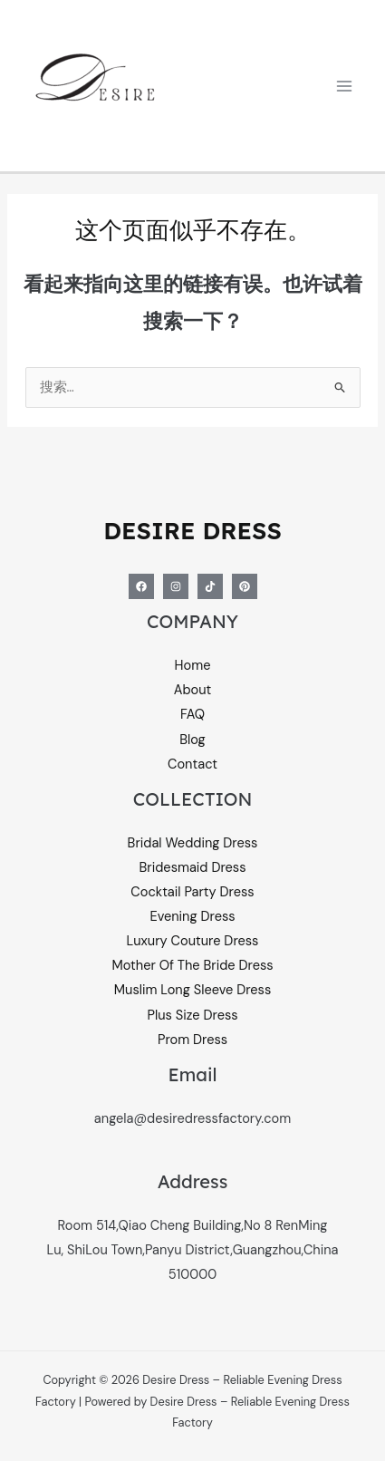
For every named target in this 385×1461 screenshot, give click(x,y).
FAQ (192, 714)
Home (193, 665)
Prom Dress (192, 1040)
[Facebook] (141, 586)
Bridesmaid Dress (193, 867)
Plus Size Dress (192, 1015)
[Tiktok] (210, 586)
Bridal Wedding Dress (193, 843)
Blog (192, 740)
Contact (192, 764)
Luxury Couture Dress (193, 941)
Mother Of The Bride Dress (192, 965)
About (193, 690)
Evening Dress (192, 916)
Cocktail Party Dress (192, 892)
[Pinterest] (244, 586)
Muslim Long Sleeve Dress (192, 990)
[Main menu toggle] (344, 86)
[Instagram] (175, 586)
